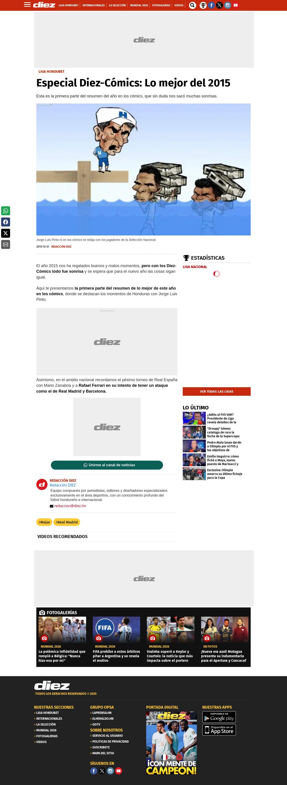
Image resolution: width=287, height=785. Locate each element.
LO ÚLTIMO (196, 408)
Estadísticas (208, 258)
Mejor (45, 522)
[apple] (227, 730)
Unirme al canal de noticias (112, 465)
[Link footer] (52, 685)
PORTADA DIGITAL (162, 707)
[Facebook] (93, 771)
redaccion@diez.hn (68, 505)
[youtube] (118, 771)
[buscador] (192, 5)
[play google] (227, 717)
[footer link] (143, 696)
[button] (5, 210)
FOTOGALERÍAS (62, 612)
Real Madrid (68, 522)
